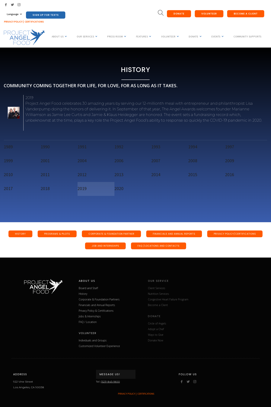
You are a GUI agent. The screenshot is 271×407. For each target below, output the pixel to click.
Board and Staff (94, 288)
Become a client (246, 13)
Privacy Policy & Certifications (101, 310)
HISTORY (20, 233)
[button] (14, 14)
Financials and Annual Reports (102, 305)
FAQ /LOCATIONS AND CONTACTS (159, 245)
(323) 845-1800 (110, 381)
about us (92, 281)
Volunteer (209, 13)
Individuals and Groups (98, 340)
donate (179, 13)
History (88, 294)
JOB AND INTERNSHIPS (105, 245)
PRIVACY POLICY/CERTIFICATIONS (235, 233)
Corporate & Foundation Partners (104, 299)
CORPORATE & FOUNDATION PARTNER (111, 233)
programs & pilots (57, 233)
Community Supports (247, 36)
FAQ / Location (93, 322)
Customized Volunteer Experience (105, 346)
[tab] (22, 147)
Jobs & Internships (95, 316)
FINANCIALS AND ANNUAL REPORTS (174, 233)
